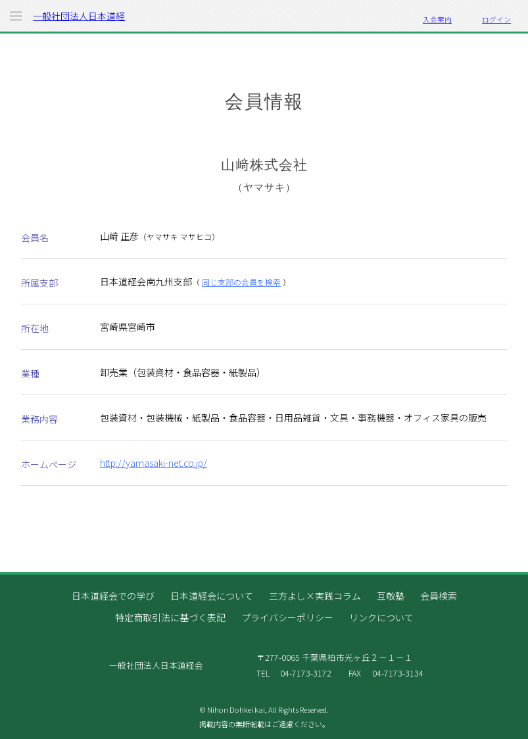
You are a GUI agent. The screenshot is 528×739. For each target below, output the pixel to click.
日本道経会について (211, 595)
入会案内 (437, 19)
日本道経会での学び (113, 595)
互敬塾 (390, 595)
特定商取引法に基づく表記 (170, 617)
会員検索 (438, 595)
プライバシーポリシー (287, 617)
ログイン (496, 19)
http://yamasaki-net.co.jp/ (153, 462)
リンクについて (381, 617)
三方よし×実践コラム (315, 595)
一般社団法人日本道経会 (79, 20)
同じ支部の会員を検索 (241, 281)
